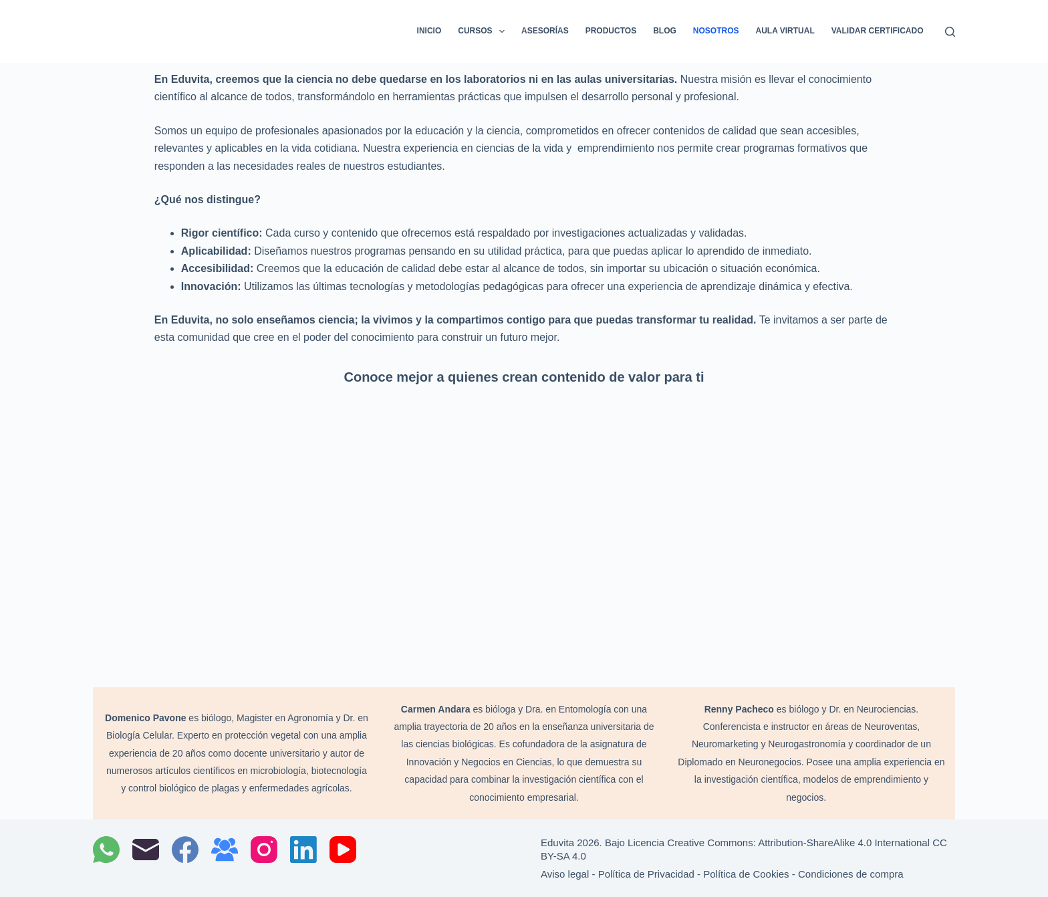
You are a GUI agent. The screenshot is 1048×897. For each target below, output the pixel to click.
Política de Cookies (746, 874)
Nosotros (716, 30)
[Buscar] (950, 32)
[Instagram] (264, 849)
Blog (664, 30)
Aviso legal (565, 874)
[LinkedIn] (303, 849)
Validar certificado (877, 30)
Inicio (429, 30)
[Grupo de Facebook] (224, 849)
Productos (610, 30)
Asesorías (545, 30)
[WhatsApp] (106, 849)
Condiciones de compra (851, 874)
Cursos (484, 31)
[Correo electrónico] (145, 849)
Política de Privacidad (646, 874)
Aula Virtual (785, 30)
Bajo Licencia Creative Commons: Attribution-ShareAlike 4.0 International (768, 842)
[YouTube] (343, 849)
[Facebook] (185, 849)
